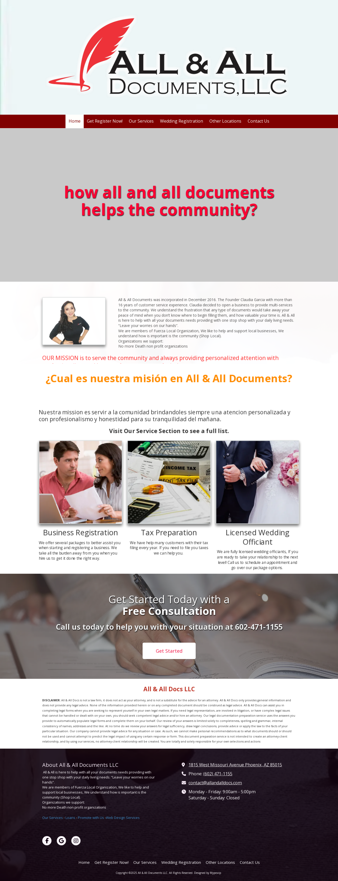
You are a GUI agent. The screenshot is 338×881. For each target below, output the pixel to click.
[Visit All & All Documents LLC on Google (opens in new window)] (61, 840)
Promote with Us (91, 817)
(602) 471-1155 (217, 774)
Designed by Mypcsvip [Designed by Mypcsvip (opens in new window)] (207, 873)
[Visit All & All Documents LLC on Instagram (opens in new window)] (76, 840)
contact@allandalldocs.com (215, 783)
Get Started (169, 651)
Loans (70, 817)
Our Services (52, 817)
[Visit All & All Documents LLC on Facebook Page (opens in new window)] (46, 840)
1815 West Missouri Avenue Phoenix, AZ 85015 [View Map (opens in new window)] (235, 765)
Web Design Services (123, 817)
